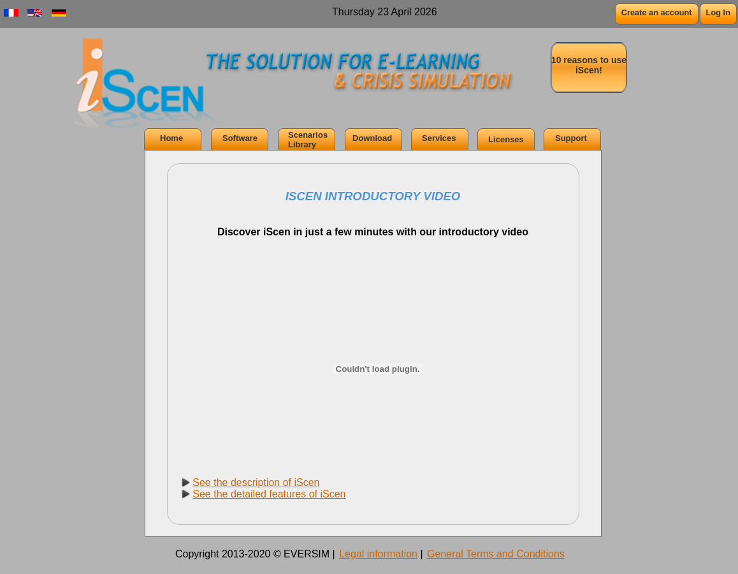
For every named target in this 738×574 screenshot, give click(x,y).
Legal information (378, 553)
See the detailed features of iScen (268, 494)
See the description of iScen (255, 482)
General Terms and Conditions (496, 553)
